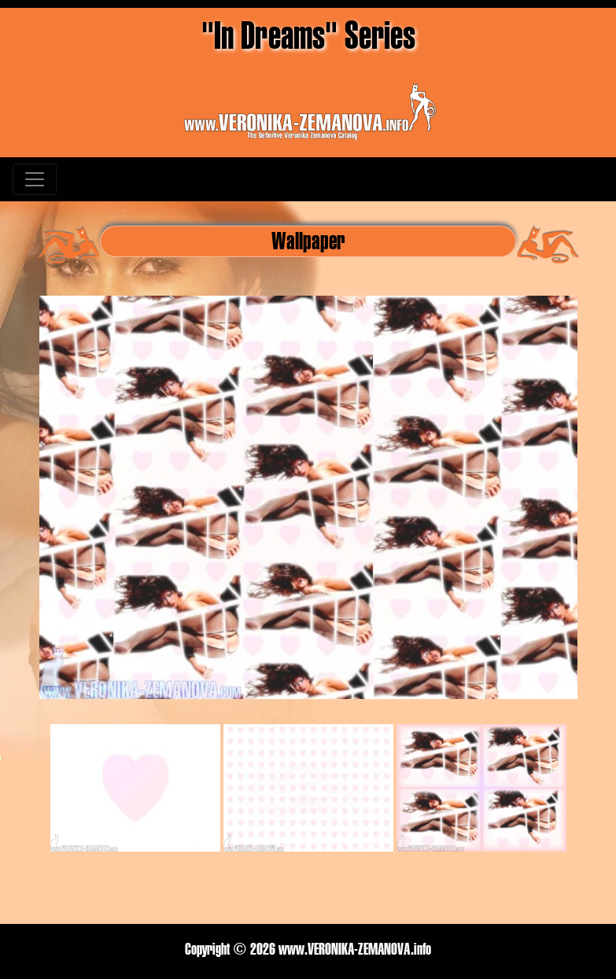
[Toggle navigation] (35, 179)
